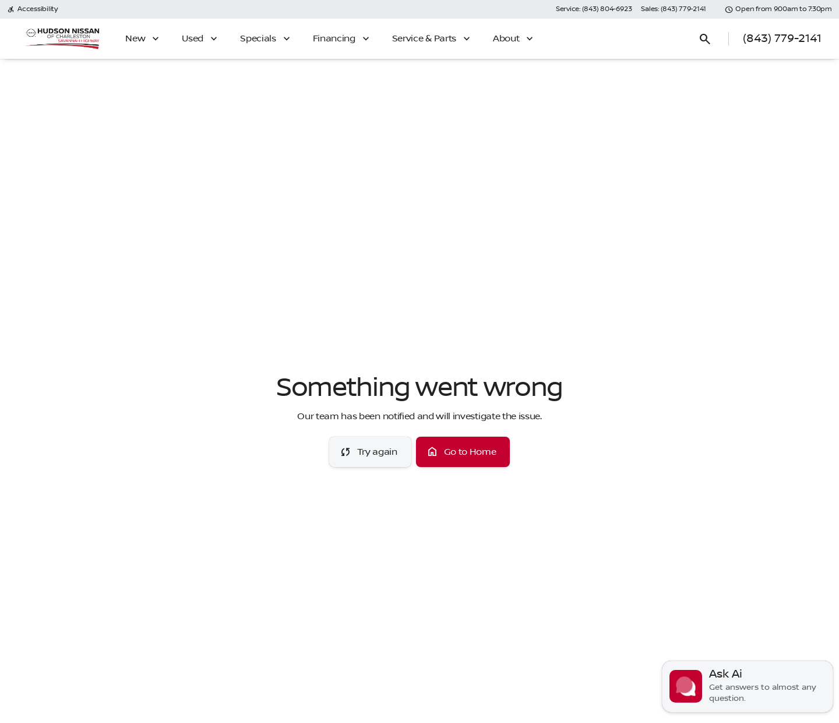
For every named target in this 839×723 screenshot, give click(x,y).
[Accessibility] (32, 9)
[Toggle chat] (747, 687)
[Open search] (705, 39)
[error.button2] (463, 452)
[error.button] (370, 452)
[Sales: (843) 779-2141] (673, 9)
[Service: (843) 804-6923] (594, 9)
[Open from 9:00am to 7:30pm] (778, 9)
